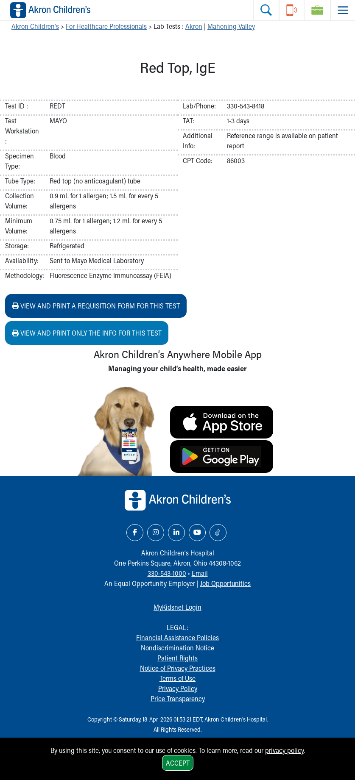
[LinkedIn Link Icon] (176, 532)
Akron (193, 26)
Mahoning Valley (231, 26)
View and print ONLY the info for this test (87, 332)
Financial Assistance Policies (177, 637)
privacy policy (284, 750)
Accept (178, 762)
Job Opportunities (225, 583)
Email (200, 573)
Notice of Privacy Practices (177, 667)
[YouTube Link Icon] (197, 532)
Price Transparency (178, 698)
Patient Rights (177, 657)
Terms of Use (177, 678)
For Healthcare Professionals (106, 26)
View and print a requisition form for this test (96, 305)
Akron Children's (35, 26)
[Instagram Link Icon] (155, 532)
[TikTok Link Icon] (218, 532)
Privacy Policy (177, 688)
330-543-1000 (167, 573)
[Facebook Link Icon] (134, 532)
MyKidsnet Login (177, 606)
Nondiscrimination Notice (177, 647)
